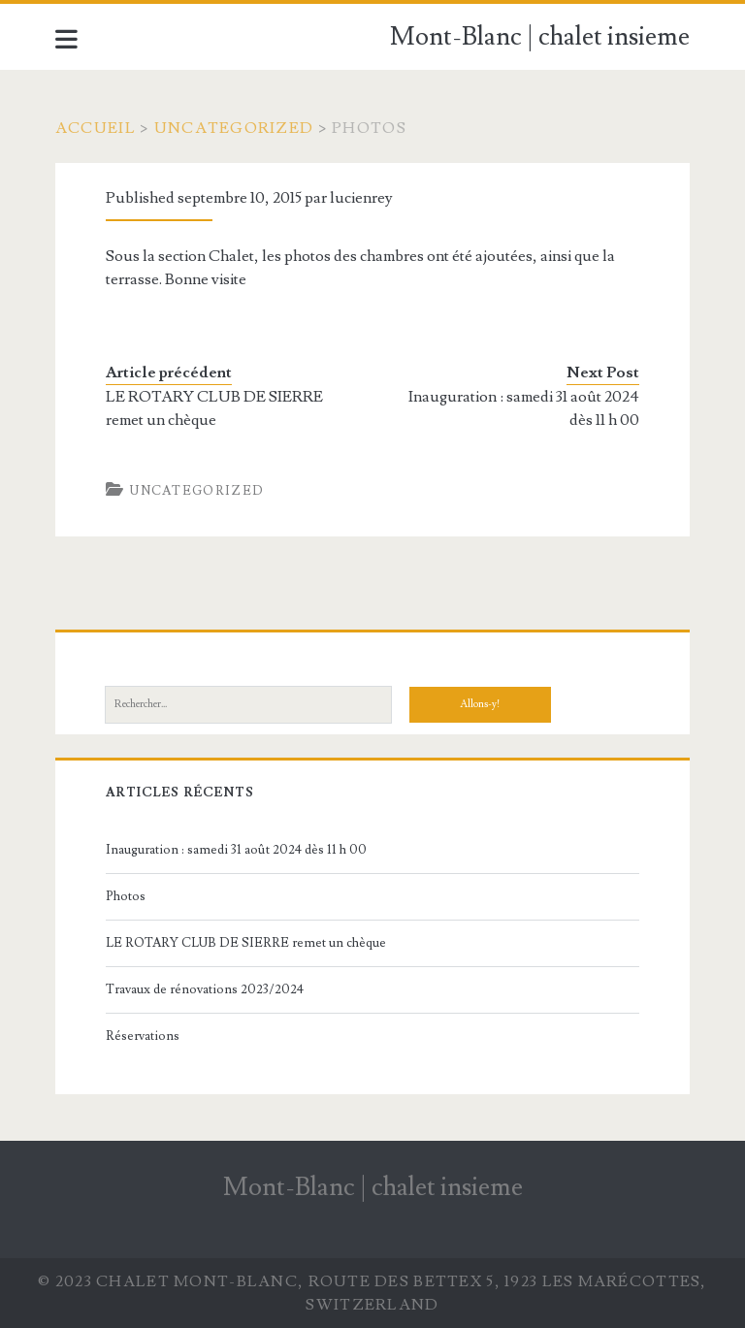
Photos (126, 896)
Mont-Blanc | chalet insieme (540, 36)
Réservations (142, 1036)
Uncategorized (234, 128)
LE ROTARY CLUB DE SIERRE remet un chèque (214, 408)
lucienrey (361, 198)
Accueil (95, 128)
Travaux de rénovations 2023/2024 (205, 989)
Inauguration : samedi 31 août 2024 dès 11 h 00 (523, 408)
